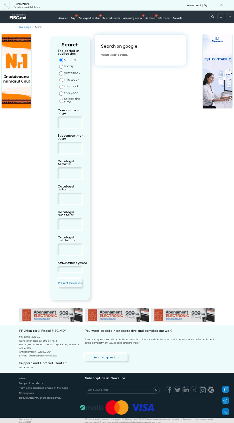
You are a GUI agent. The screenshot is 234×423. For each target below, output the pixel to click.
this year (68, 93)
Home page (25, 27)
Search (38, 27)
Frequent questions (31, 382)
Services (151, 16)
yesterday (69, 73)
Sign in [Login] (207, 5)
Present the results (70, 282)
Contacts (177, 17)
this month (69, 86)
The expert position (90, 16)
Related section (111, 17)
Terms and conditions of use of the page (43, 387)
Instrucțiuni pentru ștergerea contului (40, 397)
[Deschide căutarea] (212, 16)
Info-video (164, 17)
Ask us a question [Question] (106, 356)
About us (63, 17)
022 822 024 (22, 3)
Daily (74, 16)
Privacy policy (26, 392)
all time (67, 60)
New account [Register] (194, 5)
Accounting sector (134, 16)
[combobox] (63, 122)
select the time (69, 100)
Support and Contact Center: (42, 363)
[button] (223, 389)
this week (69, 80)
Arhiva (22, 378)
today (66, 66)
